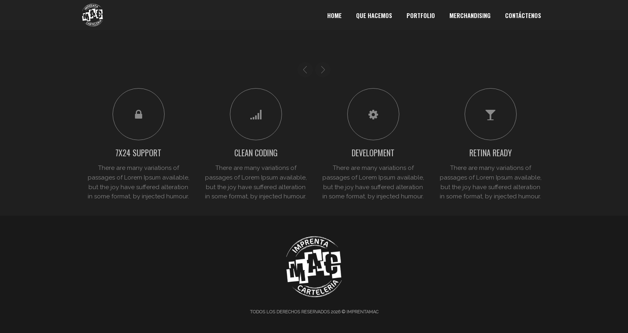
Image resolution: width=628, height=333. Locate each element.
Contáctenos (523, 15)
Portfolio (421, 15)
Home (334, 15)
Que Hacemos (374, 15)
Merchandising (470, 15)
